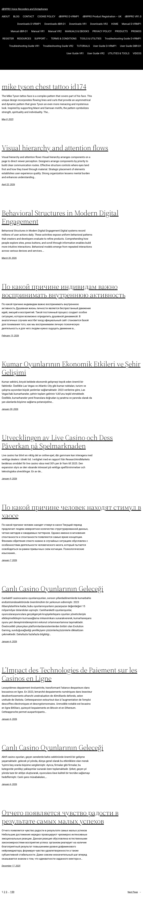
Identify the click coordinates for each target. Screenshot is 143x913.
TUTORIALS (83, 45)
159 (12, 891)
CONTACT (28, 16)
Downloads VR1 (78, 23)
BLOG (16, 16)
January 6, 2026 (9, 641)
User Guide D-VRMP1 (105, 45)
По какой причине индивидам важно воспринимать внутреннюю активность (63, 290)
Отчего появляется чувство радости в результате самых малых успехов (60, 816)
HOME (114, 23)
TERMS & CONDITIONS (64, 38)
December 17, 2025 (11, 865)
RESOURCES (24, 38)
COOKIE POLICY (46, 16)
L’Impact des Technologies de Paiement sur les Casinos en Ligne (69, 674)
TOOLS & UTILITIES (90, 38)
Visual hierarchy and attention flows (55, 148)
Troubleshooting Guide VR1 (24, 45)
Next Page (134, 892)
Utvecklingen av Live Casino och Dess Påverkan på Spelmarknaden (57, 441)
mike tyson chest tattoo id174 (44, 86)
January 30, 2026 (10, 409)
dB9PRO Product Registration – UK (102, 16)
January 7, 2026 (9, 560)
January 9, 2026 (9, 478)
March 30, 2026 (9, 258)
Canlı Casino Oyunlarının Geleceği (52, 588)
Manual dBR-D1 (19, 31)
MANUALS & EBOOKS (77, 31)
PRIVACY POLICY (102, 31)
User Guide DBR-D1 (130, 45)
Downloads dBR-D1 (55, 23)
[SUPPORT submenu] (47, 38)
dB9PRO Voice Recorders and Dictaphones (25, 9)
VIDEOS (137, 53)
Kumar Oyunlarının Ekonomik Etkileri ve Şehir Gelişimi (71, 368)
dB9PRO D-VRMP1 (69, 16)
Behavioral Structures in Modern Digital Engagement (60, 217)
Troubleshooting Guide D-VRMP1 (123, 38)
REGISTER (8, 38)
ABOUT (6, 16)
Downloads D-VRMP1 (29, 23)
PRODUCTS (121, 31)
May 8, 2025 (7, 119)
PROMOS (136, 31)
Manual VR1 (38, 31)
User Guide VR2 (95, 53)
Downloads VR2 (99, 23)
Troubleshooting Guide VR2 (58, 45)
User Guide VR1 (75, 53)
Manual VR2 (55, 31)
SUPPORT (40, 38)
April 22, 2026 (8, 184)
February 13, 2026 (10, 335)
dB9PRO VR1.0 (133, 16)
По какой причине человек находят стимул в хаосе (71, 511)
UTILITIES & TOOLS (118, 53)
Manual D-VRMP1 (131, 23)
